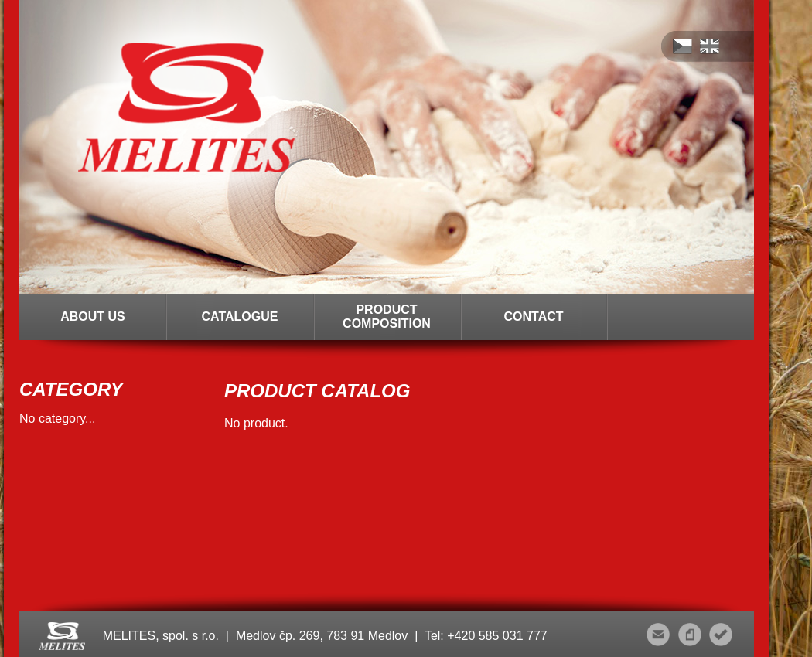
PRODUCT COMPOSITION (387, 316)
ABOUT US (92, 316)
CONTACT (533, 316)
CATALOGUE (240, 316)
